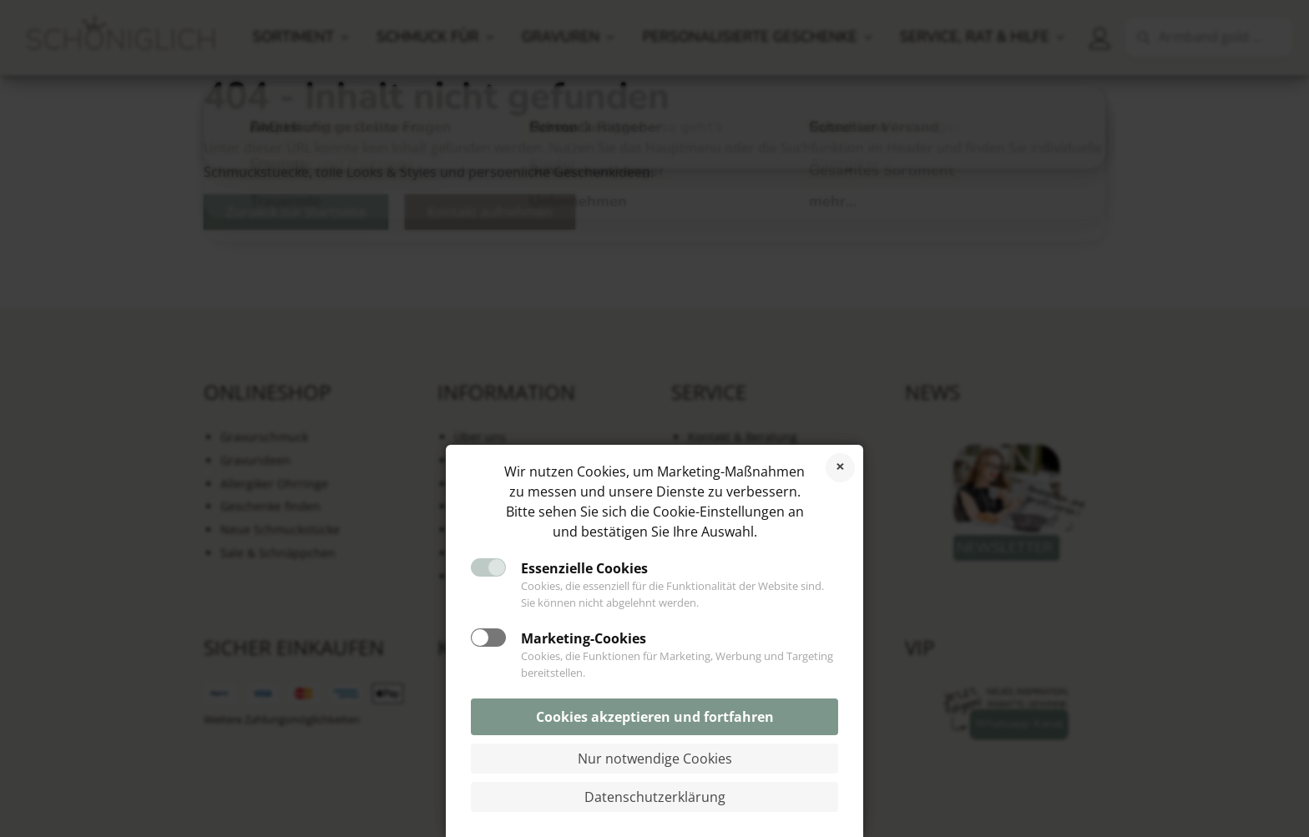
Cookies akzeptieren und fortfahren (655, 717)
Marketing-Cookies (583, 638)
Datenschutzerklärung (654, 797)
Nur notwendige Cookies (655, 758)
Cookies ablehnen (840, 467)
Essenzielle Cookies (584, 568)
